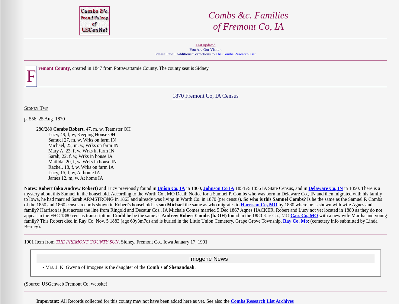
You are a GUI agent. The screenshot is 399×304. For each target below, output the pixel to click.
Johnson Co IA (218, 188)
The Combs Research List (236, 54)
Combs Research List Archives (262, 301)
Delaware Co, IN (326, 188)
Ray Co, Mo (295, 221)
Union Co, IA (171, 188)
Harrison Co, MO (259, 204)
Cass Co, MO (304, 215)
